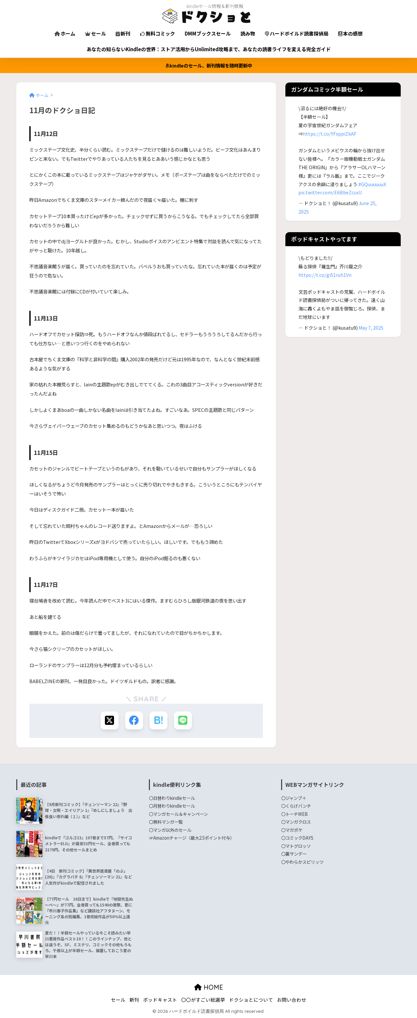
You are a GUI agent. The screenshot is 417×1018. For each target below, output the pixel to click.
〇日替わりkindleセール (172, 798)
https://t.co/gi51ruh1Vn (325, 275)
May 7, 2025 (371, 327)
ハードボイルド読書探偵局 (296, 33)
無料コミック (157, 33)
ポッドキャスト (160, 999)
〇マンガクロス (296, 821)
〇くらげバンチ (296, 805)
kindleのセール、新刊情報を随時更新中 (208, 65)
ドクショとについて (251, 999)
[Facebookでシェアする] (134, 720)
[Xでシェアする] (110, 720)
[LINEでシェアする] (183, 720)
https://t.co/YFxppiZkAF (329, 133)
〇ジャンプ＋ (293, 798)
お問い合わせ (291, 999)
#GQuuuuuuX (372, 184)
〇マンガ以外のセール (170, 830)
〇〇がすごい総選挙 (203, 999)
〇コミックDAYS (297, 837)
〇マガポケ (291, 830)
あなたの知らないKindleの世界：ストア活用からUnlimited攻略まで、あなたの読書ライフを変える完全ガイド (209, 49)
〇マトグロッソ (296, 846)
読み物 (247, 33)
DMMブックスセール (208, 33)
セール (95, 33)
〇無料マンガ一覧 (166, 821)
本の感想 (350, 33)
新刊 (123, 33)
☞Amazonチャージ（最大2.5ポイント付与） (191, 837)
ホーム (64, 33)
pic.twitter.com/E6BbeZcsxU (330, 192)
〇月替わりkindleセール (172, 805)
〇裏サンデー (294, 853)
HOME (208, 987)
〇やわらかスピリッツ (302, 862)
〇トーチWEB (294, 814)
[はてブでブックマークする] (158, 720)
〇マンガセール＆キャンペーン (178, 814)
